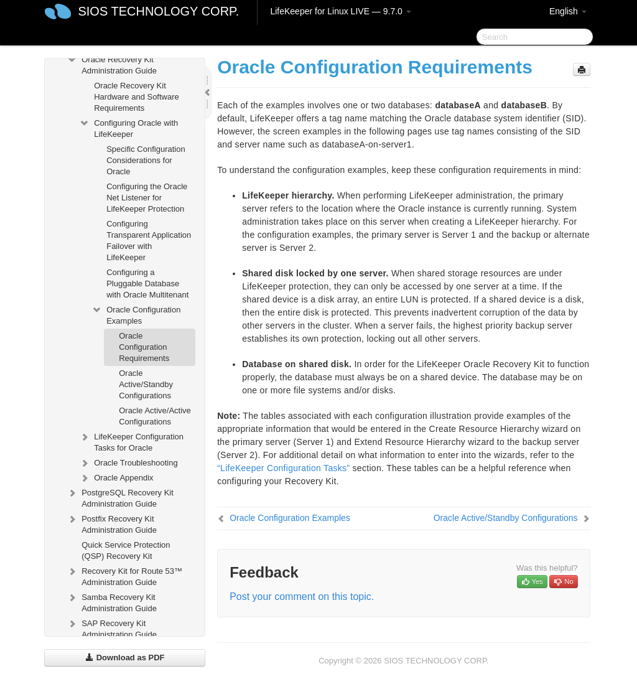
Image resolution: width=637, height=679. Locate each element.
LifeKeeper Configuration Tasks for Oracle (131, 440)
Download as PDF (124, 657)
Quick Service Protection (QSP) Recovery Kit (125, 550)
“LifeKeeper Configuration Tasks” (283, 468)
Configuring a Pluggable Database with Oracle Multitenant (147, 283)
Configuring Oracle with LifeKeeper (128, 127)
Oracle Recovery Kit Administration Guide (112, 63)
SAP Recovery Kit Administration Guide (112, 627)
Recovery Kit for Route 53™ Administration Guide (124, 575)
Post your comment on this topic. (302, 596)
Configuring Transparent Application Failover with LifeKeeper (148, 240)
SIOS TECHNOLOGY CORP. (158, 11)
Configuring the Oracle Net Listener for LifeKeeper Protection (146, 197)
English (568, 11)
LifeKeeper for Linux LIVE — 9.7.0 (340, 11)
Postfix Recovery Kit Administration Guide (112, 523)
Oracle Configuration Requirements (144, 347)
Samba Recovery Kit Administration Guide (112, 601)
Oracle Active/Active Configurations (155, 416)
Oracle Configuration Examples (135, 313)
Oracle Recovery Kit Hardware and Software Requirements (136, 97)
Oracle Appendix (116, 478)
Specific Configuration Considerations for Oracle (145, 160)
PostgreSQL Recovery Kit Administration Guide (120, 496)
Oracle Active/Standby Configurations (146, 384)
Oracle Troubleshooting (128, 463)
